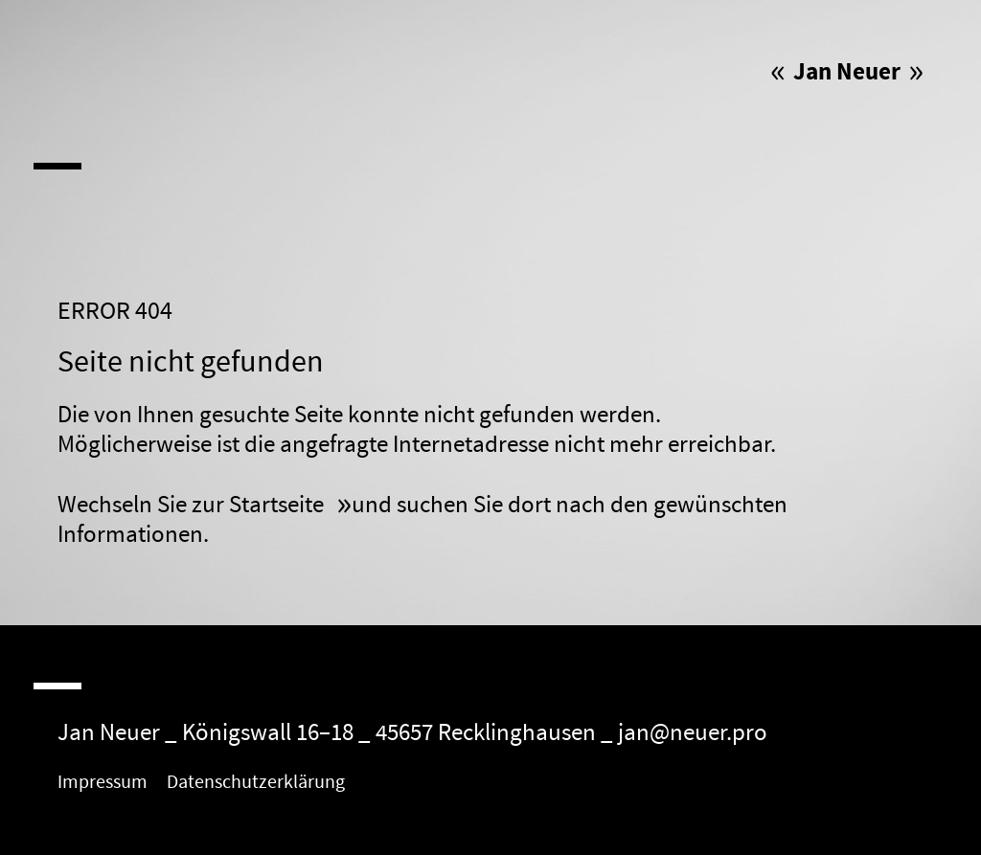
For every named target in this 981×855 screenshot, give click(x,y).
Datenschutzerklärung (256, 782)
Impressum (102, 782)
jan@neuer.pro (692, 733)
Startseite (279, 505)
